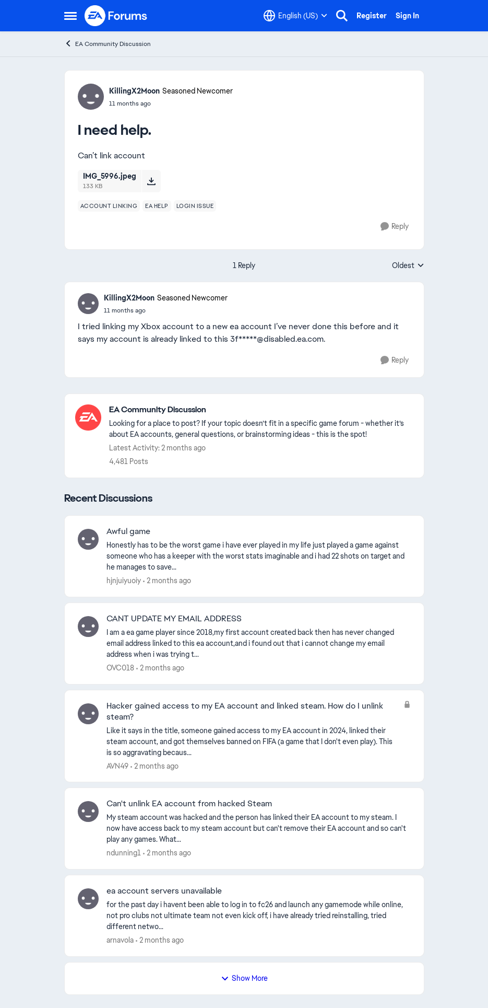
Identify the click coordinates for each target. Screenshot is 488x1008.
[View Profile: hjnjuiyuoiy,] (88, 539)
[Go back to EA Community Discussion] (261, 409)
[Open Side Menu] (70, 16)
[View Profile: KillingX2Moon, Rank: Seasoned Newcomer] (91, 97)
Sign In (407, 15)
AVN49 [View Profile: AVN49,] (117, 765)
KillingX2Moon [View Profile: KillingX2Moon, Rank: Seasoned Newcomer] (134, 91)
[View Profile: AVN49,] (88, 713)
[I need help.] (166, 310)
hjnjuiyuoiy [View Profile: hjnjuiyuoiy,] (123, 580)
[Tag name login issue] (195, 206)
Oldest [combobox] (408, 266)
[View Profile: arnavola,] (88, 898)
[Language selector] (295, 15)
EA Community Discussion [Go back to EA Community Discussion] (107, 43)
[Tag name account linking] (109, 206)
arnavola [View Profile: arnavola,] (120, 940)
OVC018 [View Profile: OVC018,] (120, 668)
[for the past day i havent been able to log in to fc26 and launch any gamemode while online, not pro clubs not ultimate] (258, 915)
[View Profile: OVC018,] (88, 626)
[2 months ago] (167, 580)
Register (371, 15)
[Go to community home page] (116, 15)
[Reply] (394, 226)
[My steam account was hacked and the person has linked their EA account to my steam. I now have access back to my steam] (258, 828)
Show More (244, 978)
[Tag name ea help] (156, 206)
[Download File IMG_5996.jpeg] (151, 181)
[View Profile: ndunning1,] (88, 811)
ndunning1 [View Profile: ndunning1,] (123, 853)
